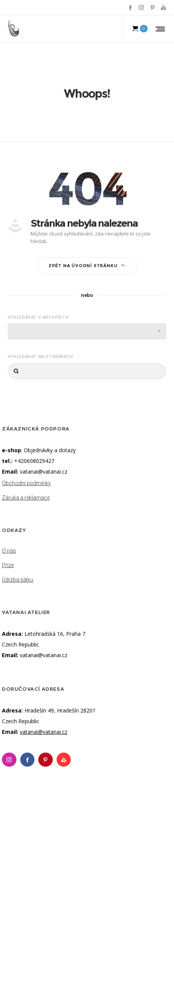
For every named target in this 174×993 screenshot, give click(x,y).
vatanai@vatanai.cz (43, 471)
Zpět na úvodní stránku (87, 265)
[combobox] (87, 331)
